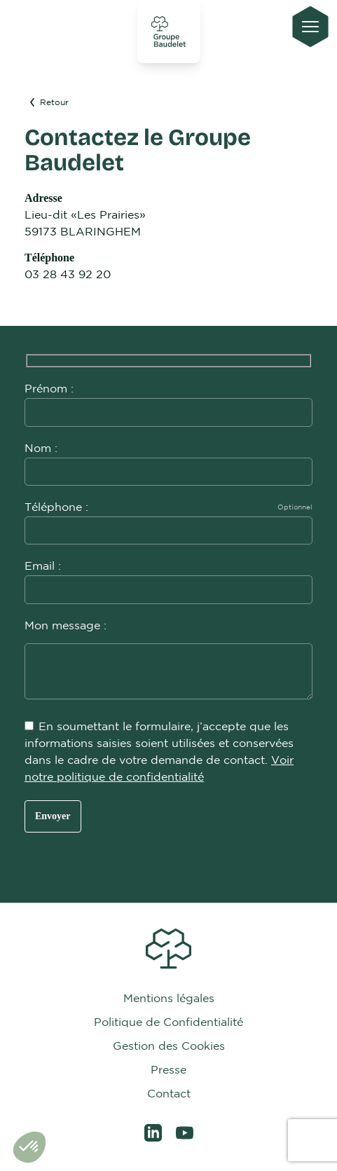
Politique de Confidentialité (168, 1023)
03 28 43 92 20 (68, 275)
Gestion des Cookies (169, 1046)
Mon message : (168, 661)
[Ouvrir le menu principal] (310, 27)
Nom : (168, 460)
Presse (168, 1070)
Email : (168, 577)
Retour (48, 102)
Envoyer (53, 816)
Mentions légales (168, 999)
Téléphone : (168, 518)
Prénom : (168, 400)
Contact (169, 1094)
